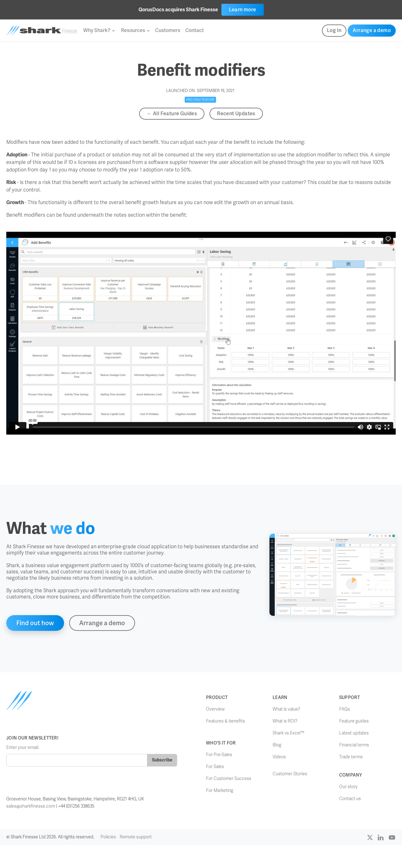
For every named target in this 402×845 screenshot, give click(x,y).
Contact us (350, 798)
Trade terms (351, 757)
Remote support (136, 837)
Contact (194, 30)
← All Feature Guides (172, 113)
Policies (108, 837)
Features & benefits (225, 721)
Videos (279, 757)
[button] (99, 30)
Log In (334, 30)
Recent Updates (236, 113)
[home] (41, 30)
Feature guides (354, 721)
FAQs (344, 709)
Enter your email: (22, 747)
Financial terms (354, 745)
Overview (215, 709)
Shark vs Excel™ (288, 733)
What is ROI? (285, 721)
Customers (167, 30)
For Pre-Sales (219, 754)
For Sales (215, 766)
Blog (277, 745)
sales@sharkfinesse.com (30, 806)
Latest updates (354, 733)
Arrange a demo (372, 30)
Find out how (35, 623)
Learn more (242, 9)
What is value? (286, 709)
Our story (348, 786)
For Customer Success (228, 778)
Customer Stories (290, 774)
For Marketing (219, 790)
